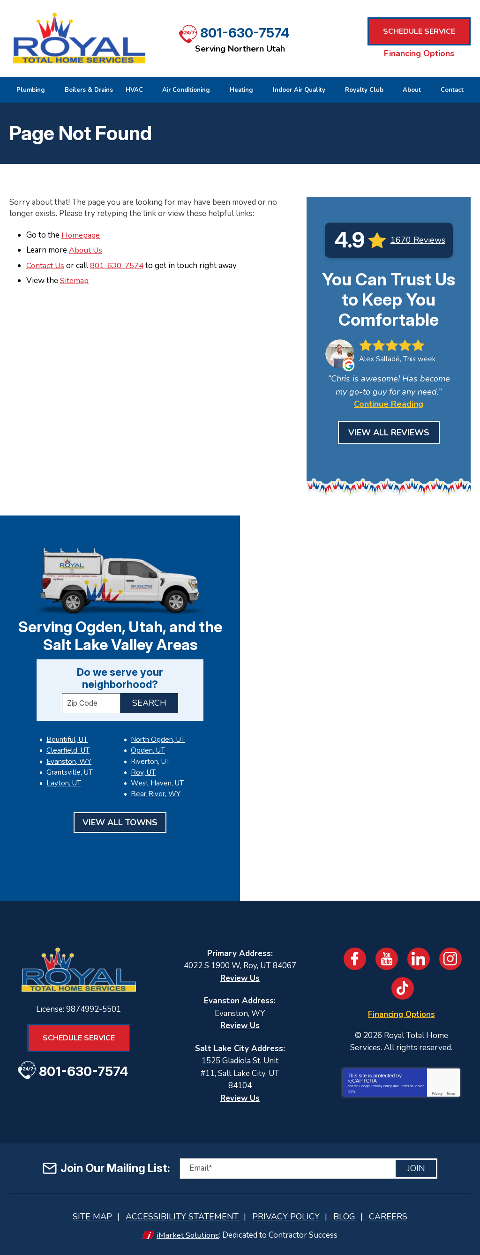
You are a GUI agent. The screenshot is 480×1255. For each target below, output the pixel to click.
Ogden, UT (148, 739)
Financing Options (419, 53)
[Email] (308, 1168)
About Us (86, 250)
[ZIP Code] (91, 703)
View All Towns (120, 821)
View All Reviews (388, 432)
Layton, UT (63, 782)
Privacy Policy (381, 1085)
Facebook (355, 959)
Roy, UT (143, 761)
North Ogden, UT (73, 793)
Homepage (81, 235)
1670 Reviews (417, 240)
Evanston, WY (68, 761)
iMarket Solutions (187, 1235)
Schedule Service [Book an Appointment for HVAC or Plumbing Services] (419, 31)
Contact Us (45, 265)
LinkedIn (418, 959)
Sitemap (74, 280)
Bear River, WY (155, 782)
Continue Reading (388, 404)
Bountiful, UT (67, 739)
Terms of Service (412, 1085)
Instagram (450, 959)
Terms (450, 1093)
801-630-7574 (244, 32)
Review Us (240, 978)
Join (416, 1168)
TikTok (402, 988)
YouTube (386, 959)
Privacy (437, 1093)
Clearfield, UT (68, 750)
